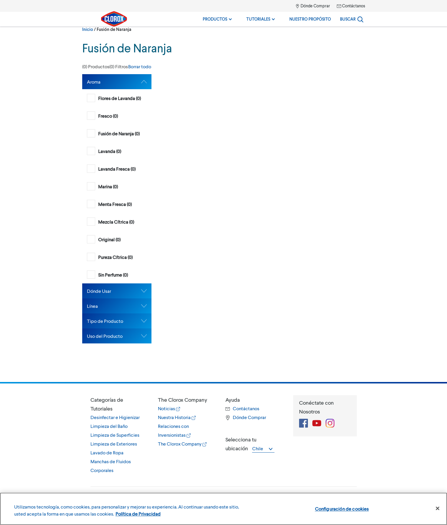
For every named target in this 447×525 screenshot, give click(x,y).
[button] (116, 66)
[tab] (116, 81)
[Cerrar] (437, 508)
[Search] (351, 19)
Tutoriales (260, 18)
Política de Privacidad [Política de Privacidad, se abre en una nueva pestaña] (138, 513)
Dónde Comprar (312, 5)
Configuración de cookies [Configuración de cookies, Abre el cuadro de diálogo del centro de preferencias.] (342, 508)
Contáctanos (351, 5)
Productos (217, 18)
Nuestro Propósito (310, 18)
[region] (223, 509)
